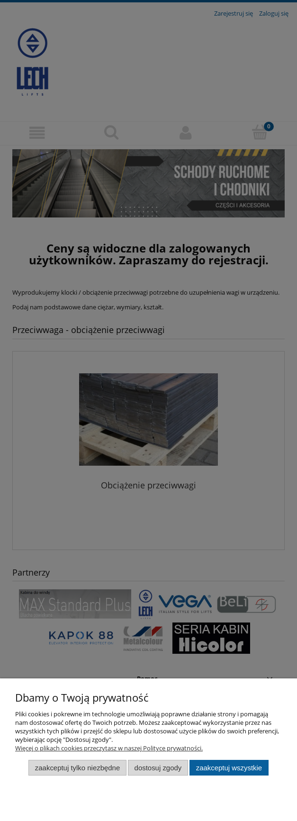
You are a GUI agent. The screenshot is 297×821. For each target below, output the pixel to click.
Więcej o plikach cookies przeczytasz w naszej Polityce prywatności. (109, 748)
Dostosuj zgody (158, 768)
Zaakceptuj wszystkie (229, 768)
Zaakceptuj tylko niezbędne (77, 768)
